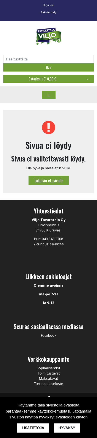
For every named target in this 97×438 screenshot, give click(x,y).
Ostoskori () (42, 79)
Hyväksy (67, 428)
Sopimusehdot (48, 368)
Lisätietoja (33, 428)
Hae (48, 67)
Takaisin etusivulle (48, 180)
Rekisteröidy (48, 12)
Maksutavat (48, 378)
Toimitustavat (48, 373)
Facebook (48, 335)
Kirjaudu (48, 5)
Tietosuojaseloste (48, 383)
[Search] (48, 59)
